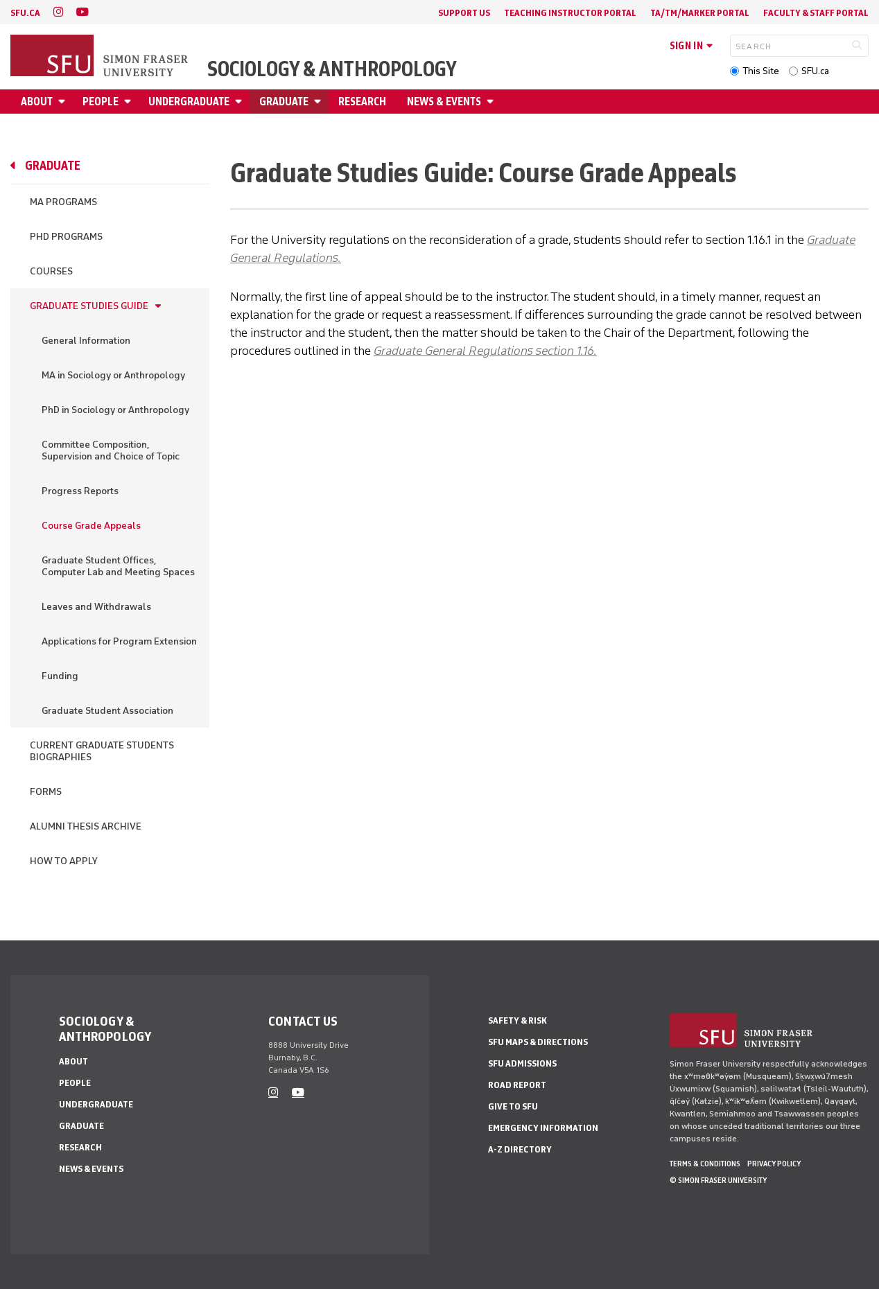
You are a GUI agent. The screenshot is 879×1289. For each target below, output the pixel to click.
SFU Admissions (522, 1063)
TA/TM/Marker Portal (699, 13)
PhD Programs (66, 237)
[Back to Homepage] (100, 57)
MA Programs (63, 202)
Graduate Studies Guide (89, 306)
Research (362, 101)
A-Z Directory (520, 1149)
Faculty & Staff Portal (816, 13)
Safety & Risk (517, 1020)
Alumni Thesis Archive (85, 826)
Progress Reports (80, 491)
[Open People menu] (129, 101)
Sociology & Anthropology (332, 69)
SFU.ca (815, 71)
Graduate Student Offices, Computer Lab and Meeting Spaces (118, 566)
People (100, 101)
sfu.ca (25, 13)
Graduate (283, 101)
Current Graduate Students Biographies (102, 751)
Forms (46, 792)
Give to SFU (513, 1106)
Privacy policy (774, 1163)
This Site (760, 71)
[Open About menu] (63, 101)
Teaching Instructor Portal (570, 13)
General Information (86, 341)
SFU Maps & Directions (538, 1042)
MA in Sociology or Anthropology (113, 375)
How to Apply (64, 861)
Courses (51, 271)
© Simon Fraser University (718, 1180)
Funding (60, 676)
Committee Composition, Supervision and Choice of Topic (111, 450)
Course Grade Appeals (91, 526)
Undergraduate (188, 101)
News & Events (444, 101)
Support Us (464, 13)
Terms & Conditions (705, 1163)
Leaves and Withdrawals (96, 607)
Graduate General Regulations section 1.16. (485, 350)
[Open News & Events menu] (492, 101)
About (37, 101)
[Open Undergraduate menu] (240, 101)
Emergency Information (543, 1128)
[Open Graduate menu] (319, 101)
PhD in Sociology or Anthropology (115, 410)
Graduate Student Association (107, 711)
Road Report (517, 1085)
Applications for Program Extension (119, 641)
